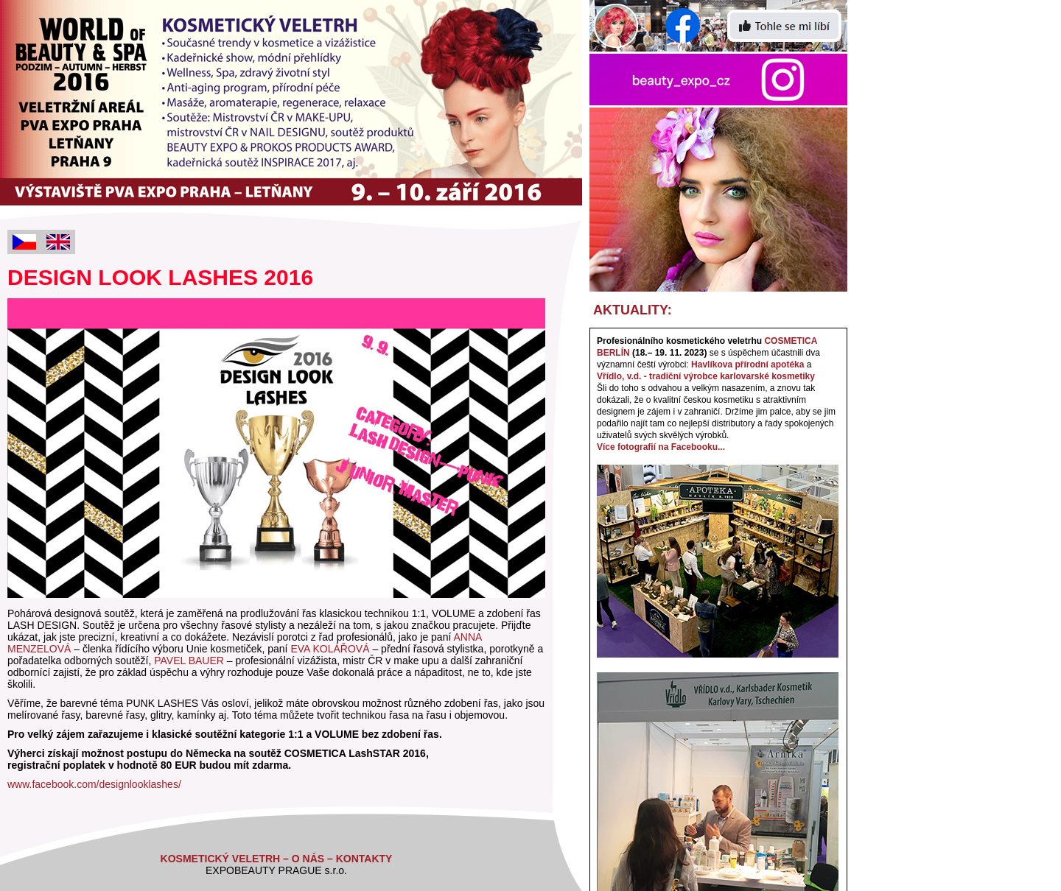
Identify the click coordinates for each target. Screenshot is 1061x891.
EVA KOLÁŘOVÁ (329, 649)
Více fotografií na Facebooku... (661, 447)
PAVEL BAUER (189, 660)
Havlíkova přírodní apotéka (747, 364)
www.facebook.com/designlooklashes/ (94, 784)
